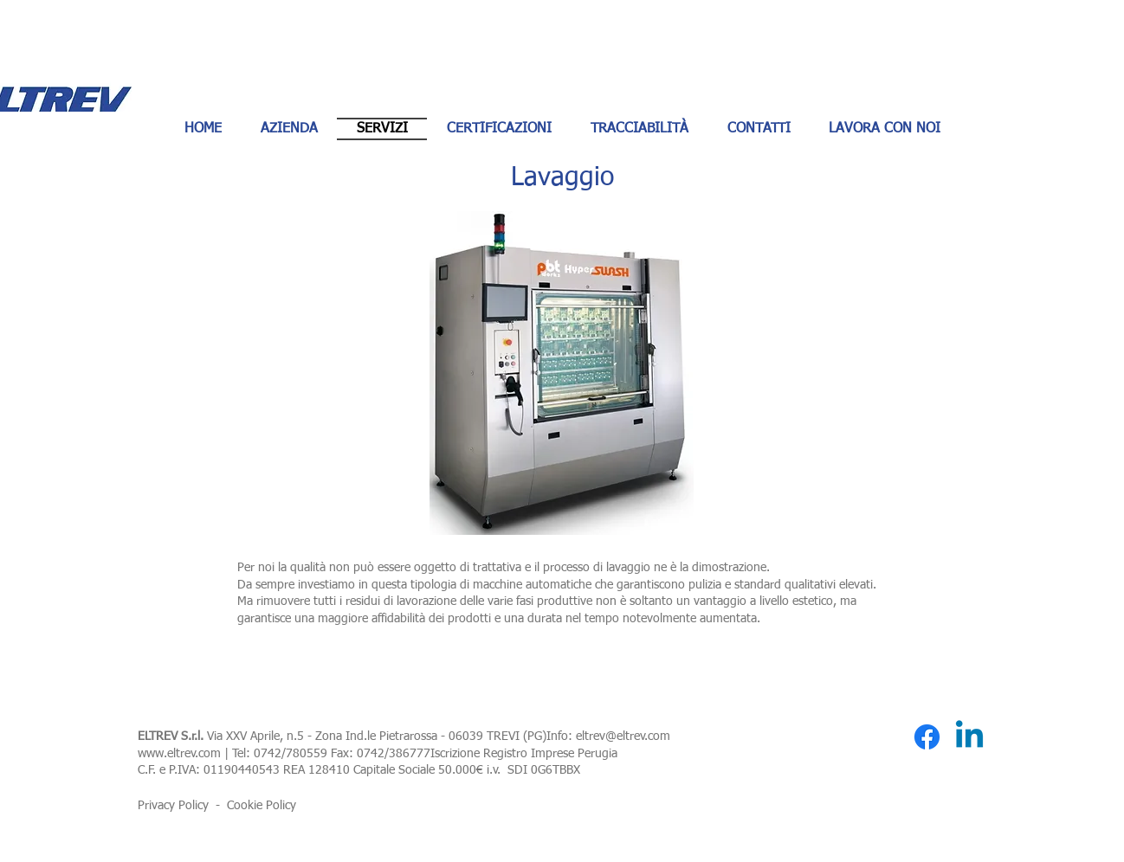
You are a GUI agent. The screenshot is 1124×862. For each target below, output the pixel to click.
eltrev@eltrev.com (623, 736)
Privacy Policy (173, 806)
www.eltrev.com (179, 754)
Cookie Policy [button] (261, 806)
